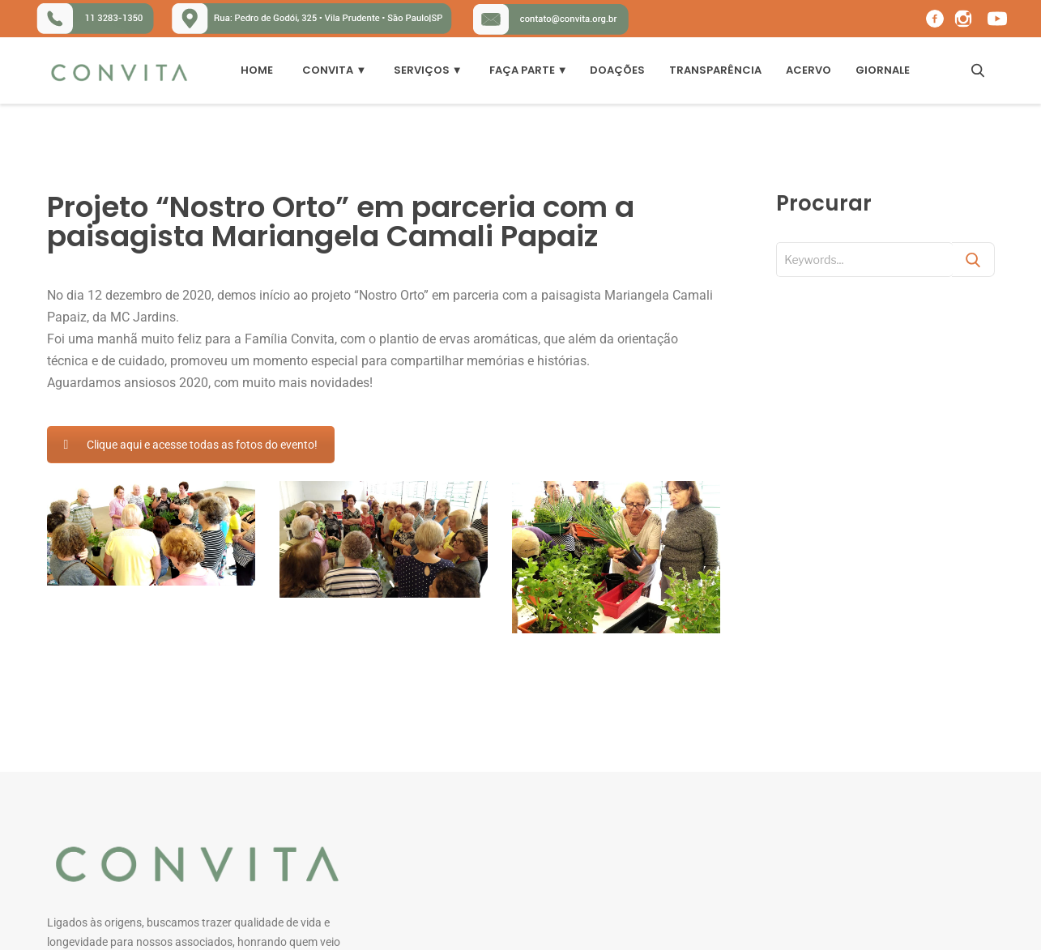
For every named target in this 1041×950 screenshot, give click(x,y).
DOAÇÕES (617, 70)
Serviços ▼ (428, 70)
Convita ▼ (334, 70)
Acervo (808, 70)
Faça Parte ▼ (528, 70)
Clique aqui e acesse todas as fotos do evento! (191, 444)
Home (257, 70)
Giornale (882, 70)
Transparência (715, 70)
